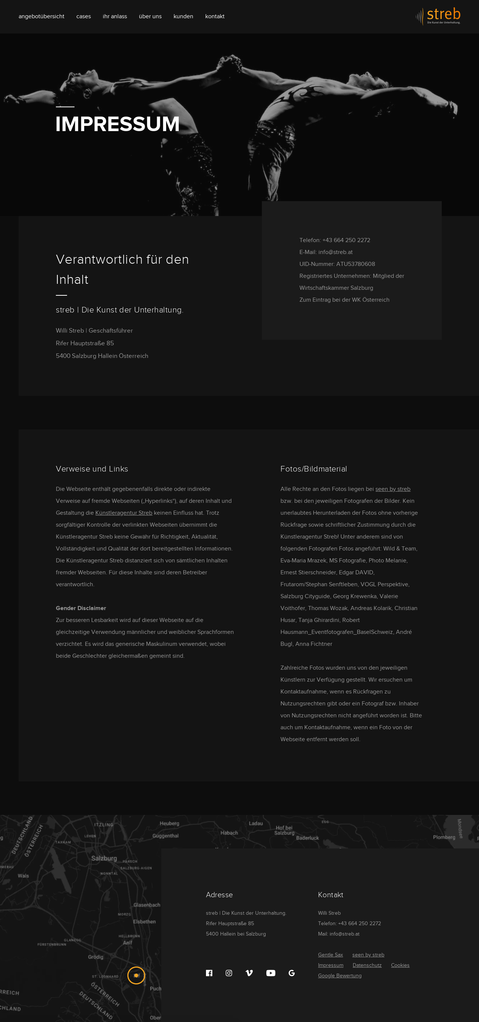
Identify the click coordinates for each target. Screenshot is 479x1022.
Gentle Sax (330, 955)
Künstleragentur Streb (123, 513)
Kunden (183, 16)
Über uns (150, 16)
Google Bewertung (340, 976)
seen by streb (392, 489)
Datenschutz (367, 965)
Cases (83, 16)
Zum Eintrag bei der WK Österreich (344, 300)
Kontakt (215, 16)
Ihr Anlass (115, 16)
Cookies (400, 965)
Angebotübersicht (41, 16)
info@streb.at (335, 252)
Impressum (330, 965)
